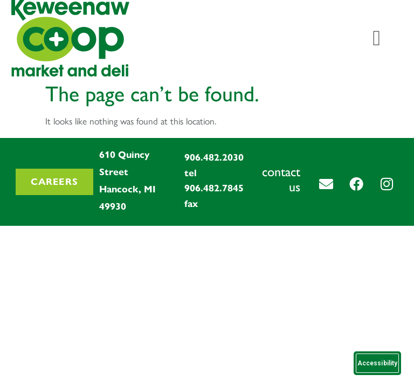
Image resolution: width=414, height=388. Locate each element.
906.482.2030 (214, 157)
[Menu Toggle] (376, 38)
